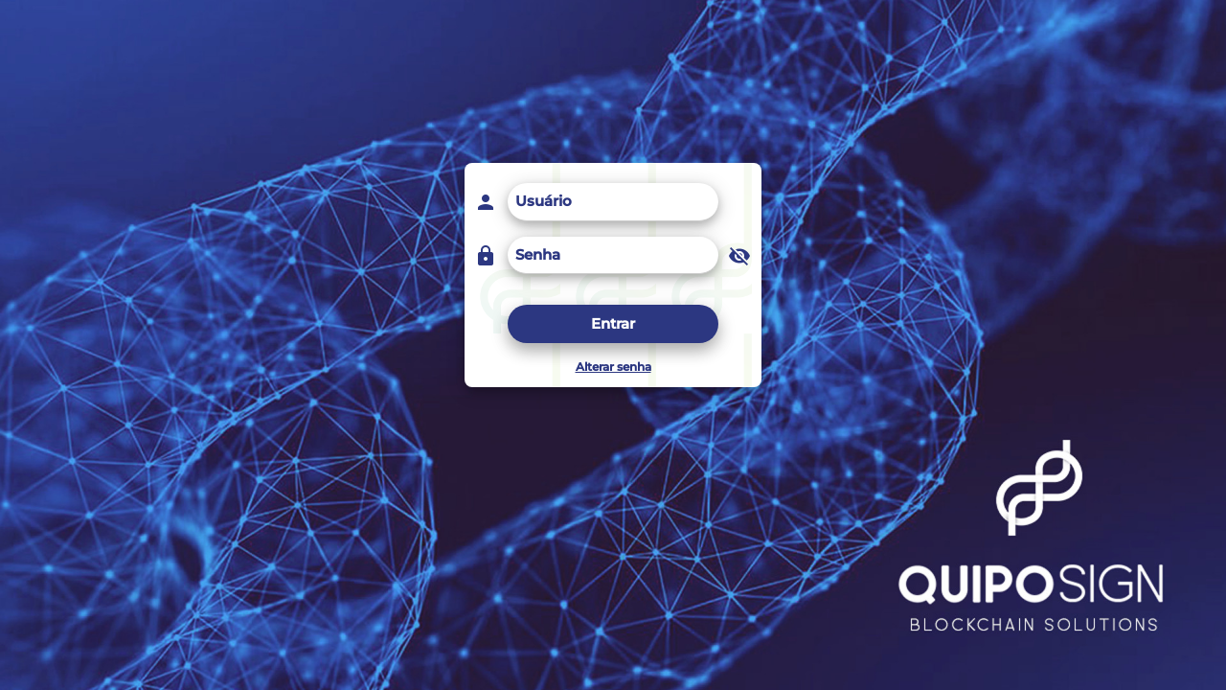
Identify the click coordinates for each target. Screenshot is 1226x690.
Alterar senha (613, 366)
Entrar (613, 323)
